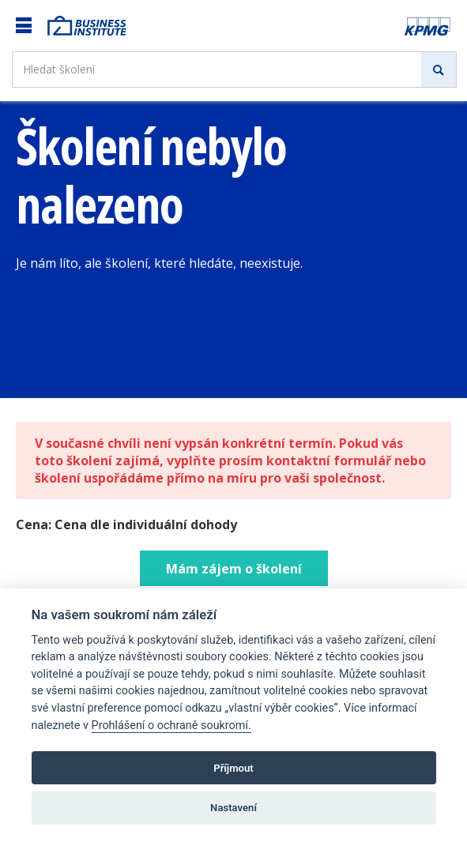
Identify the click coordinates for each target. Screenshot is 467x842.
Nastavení (233, 808)
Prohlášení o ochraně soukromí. (171, 725)
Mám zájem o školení (234, 568)
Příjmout (233, 768)
